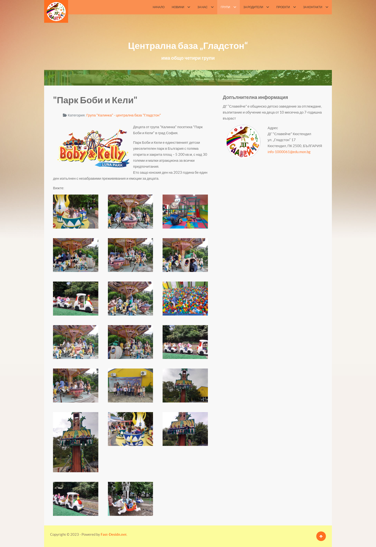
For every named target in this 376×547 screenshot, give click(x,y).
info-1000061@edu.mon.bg (289, 152)
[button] (75, 211)
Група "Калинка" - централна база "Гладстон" (123, 115)
